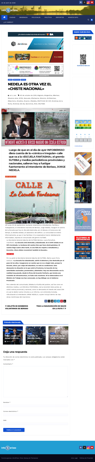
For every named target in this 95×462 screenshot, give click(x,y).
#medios (20, 101)
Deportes (60, 17)
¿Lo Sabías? (8, 22)
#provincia (29, 104)
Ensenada (23, 17)
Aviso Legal (74, 458)
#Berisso (56, 95)
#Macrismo (12, 101)
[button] (88, 20)
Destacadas (17, 79)
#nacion (27, 101)
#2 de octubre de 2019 (28, 95)
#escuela (27, 98)
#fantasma (35, 98)
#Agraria (40, 95)
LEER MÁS (10, 254)
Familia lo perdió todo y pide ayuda (34, 338)
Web (4, 420)
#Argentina (48, 95)
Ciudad (12, 17)
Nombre (6, 402)
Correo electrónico (10, 411)
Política (48, 17)
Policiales (36, 17)
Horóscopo (73, 17)
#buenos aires (13, 98)
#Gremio (43, 98)
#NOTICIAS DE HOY (44, 101)
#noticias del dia (19, 104)
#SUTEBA (41, 104)
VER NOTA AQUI (10, 177)
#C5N (21, 98)
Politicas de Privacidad (86, 458)
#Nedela (33, 101)
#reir (35, 104)
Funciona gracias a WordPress (10, 458)
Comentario (8, 364)
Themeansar (34, 458)
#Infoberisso (51, 98)
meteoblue (78, 146)
